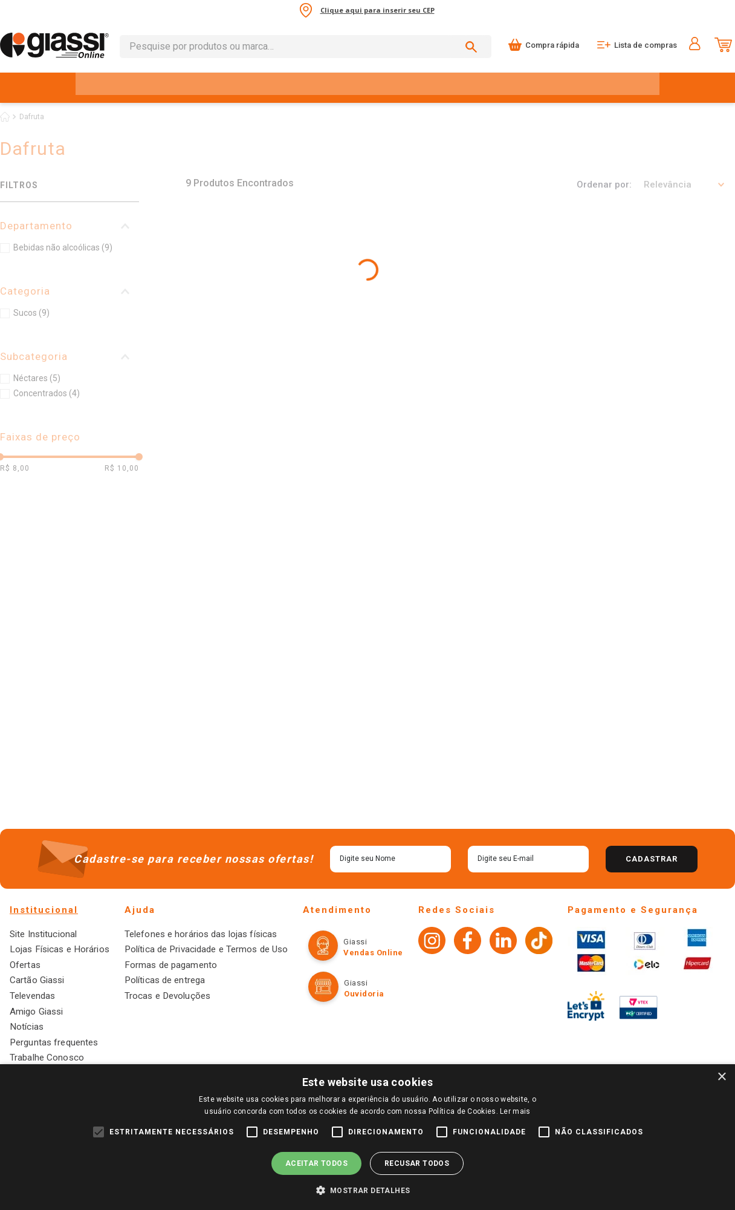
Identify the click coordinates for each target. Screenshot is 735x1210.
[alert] (367, 1137)
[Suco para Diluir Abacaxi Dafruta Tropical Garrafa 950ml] (528, 306)
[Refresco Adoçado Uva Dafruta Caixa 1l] (252, 718)
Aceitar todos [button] (316, 1163)
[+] (269, 392)
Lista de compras (645, 45)
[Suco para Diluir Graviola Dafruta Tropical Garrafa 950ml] (665, 306)
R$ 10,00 (122, 468)
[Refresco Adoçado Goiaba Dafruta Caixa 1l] (252, 516)
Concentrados (46, 393)
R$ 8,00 (15, 468)
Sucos (31, 313)
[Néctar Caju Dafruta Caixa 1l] (390, 516)
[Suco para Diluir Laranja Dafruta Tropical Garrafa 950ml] (252, 306)
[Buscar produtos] (473, 46)
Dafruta (31, 117)
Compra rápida (552, 45)
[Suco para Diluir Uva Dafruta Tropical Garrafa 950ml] (390, 306)
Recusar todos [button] (416, 1163)
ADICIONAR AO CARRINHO (296, 392)
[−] (199, 392)
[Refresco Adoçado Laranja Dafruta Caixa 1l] (665, 516)
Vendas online (363, 1042)
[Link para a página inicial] (5, 117)
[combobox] (305, 46)
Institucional (44, 1000)
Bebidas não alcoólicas (62, 247)
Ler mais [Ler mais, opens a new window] (515, 1111)
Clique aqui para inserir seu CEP (377, 10)
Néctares (36, 378)
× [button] (721, 1077)
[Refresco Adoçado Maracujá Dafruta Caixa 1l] (528, 516)
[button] (69, 226)
